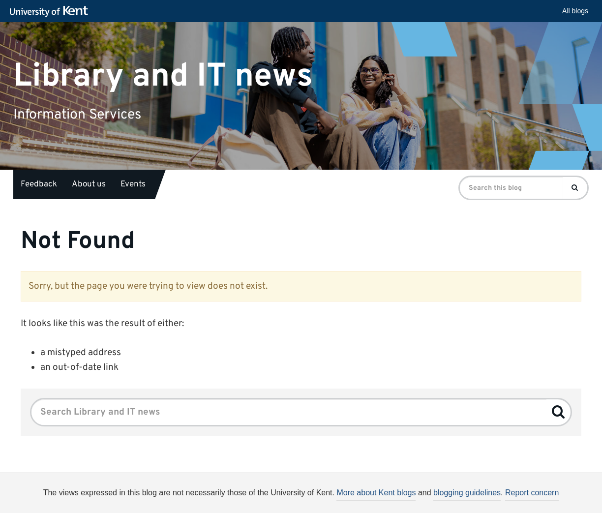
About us (89, 184)
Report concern (532, 492)
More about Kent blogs (376, 492)
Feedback (39, 184)
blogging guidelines (467, 492)
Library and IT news (163, 76)
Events (133, 184)
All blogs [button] (575, 11)
